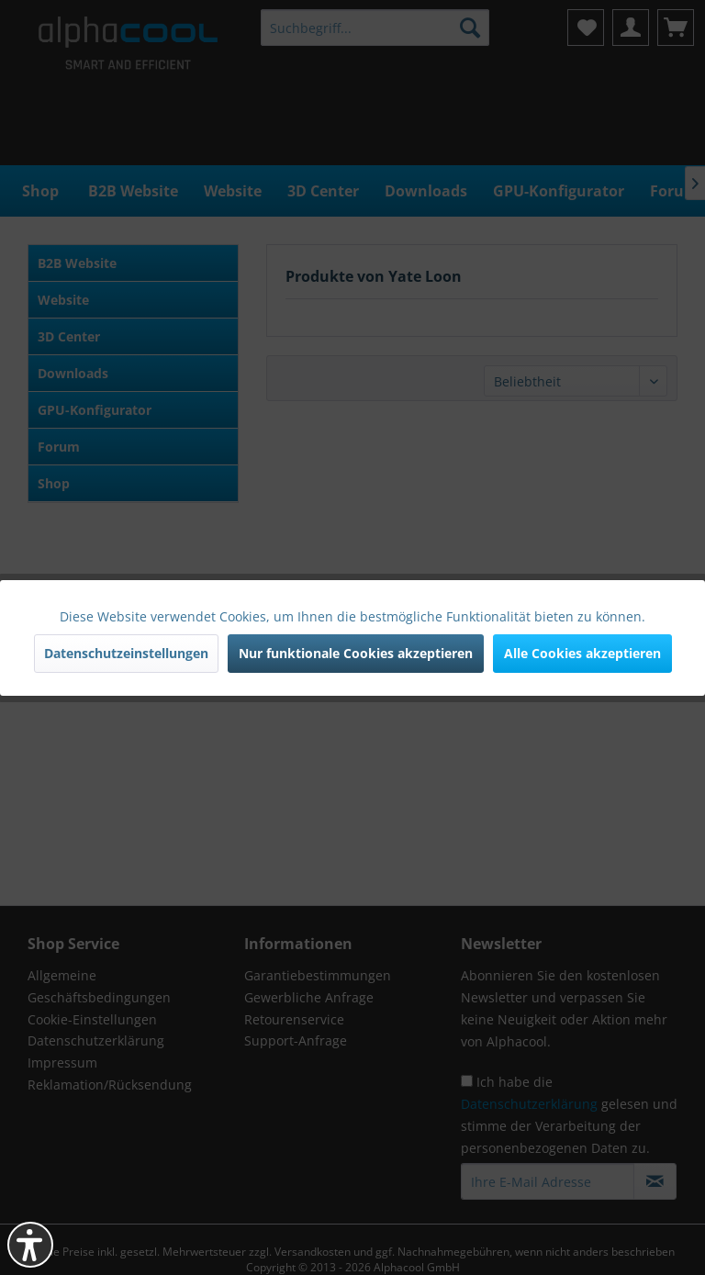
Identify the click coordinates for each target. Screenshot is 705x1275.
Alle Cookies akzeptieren (582, 653)
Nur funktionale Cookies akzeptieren (356, 653)
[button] (30, 1245)
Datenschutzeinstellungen (126, 653)
